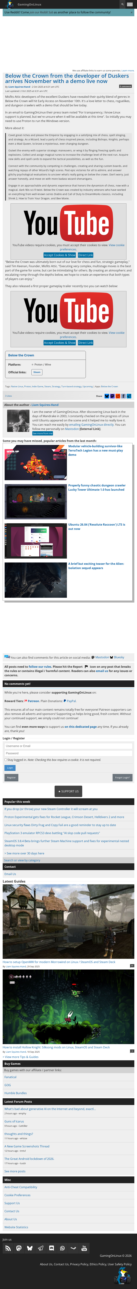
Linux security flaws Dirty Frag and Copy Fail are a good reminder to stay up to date (60, 825)
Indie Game (37, 386)
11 (132, 965)
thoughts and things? (18, 1134)
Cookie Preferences (17, 1195)
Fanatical (10, 1077)
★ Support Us (68, 791)
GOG (7, 1085)
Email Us (10, 874)
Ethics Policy (98, 1264)
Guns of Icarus (14, 1121)
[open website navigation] (129, 4)
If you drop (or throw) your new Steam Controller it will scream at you (51, 809)
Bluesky (117, 657)
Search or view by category (22, 860)
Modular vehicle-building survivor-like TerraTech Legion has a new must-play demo (95, 450)
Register (11, 777)
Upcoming (88, 386)
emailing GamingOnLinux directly (91, 425)
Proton (27, 386)
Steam (36, 372)
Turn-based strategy (71, 386)
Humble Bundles (15, 1093)
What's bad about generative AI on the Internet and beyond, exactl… (50, 1109)
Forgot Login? (122, 777)
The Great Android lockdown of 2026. (29, 1159)
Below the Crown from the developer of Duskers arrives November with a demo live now (67, 78)
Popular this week (17, 802)
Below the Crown (21, 355)
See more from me (42, 433)
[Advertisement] (68, 42)
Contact (10, 867)
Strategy (56, 386)
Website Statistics (16, 1227)
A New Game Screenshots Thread (26, 1146)
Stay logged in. (52, 760)
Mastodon (72, 429)
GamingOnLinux (29, 4)
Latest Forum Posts (18, 1102)
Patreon (31, 701)
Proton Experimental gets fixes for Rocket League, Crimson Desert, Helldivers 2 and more (64, 817)
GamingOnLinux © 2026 (116, 1256)
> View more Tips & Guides (21, 1057)
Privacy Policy (79, 1264)
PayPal (70, 701)
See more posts (15, 1171)
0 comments (125, 86)
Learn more (127, 70)
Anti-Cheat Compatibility (20, 1187)
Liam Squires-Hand (19, 86)
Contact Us (11, 1211)
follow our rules (40, 667)
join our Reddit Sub (41, 12)
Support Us (12, 1203)
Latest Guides (14, 881)
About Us (10, 1219)
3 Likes (8, 395)
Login (10, 767)
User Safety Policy (120, 1264)
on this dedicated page (81, 727)
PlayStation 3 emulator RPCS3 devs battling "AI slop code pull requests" (52, 833)
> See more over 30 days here (24, 853)
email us (102, 671)
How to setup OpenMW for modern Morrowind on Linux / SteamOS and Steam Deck (68, 960)
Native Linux (17, 386)
